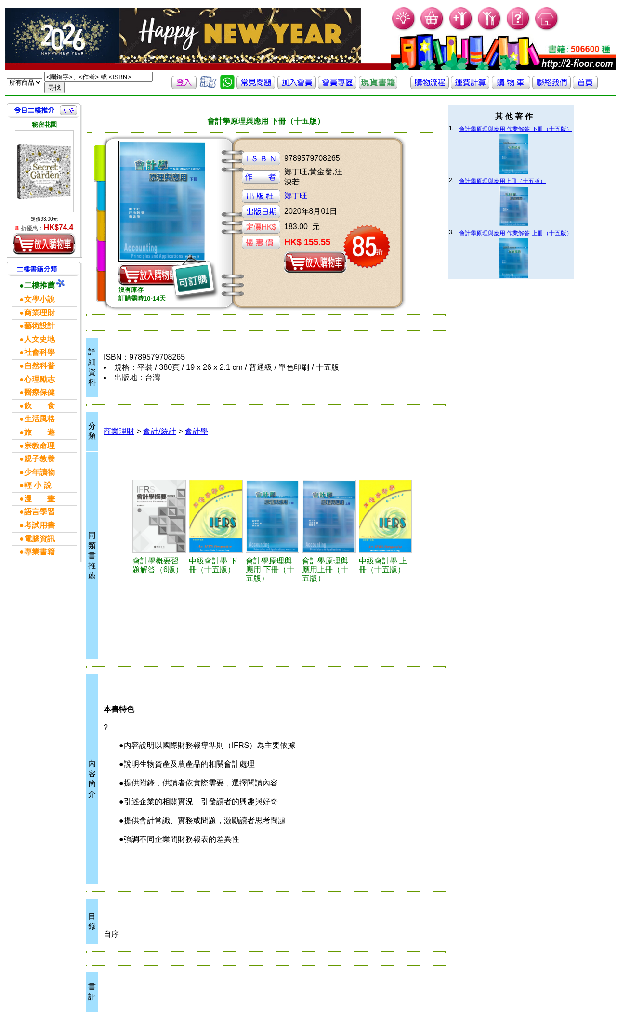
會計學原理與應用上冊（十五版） (502, 181)
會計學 (196, 431)
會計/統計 (159, 431)
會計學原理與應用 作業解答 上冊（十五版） (515, 233)
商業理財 (119, 431)
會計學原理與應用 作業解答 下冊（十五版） (515, 129)
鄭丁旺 (295, 196)
